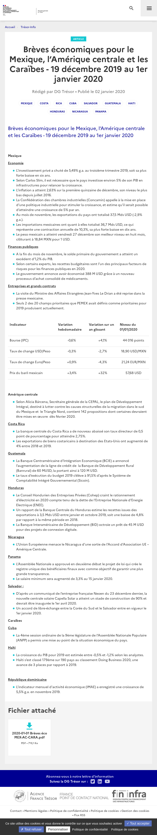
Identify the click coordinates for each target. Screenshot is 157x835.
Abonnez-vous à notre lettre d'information (80, 776)
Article (78, 39)
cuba (72, 103)
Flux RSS (79, 815)
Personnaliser (58, 829)
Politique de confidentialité (69, 811)
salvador (91, 103)
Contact (16, 811)
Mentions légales (35, 811)
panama (100, 111)
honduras (57, 111)
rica (59, 103)
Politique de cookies (105, 811)
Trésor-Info (28, 27)
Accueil (10, 27)
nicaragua (80, 111)
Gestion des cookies (135, 811)
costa (44, 103)
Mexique (27, 103)
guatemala (113, 103)
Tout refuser (31, 829)
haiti (131, 103)
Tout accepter (138, 823)
